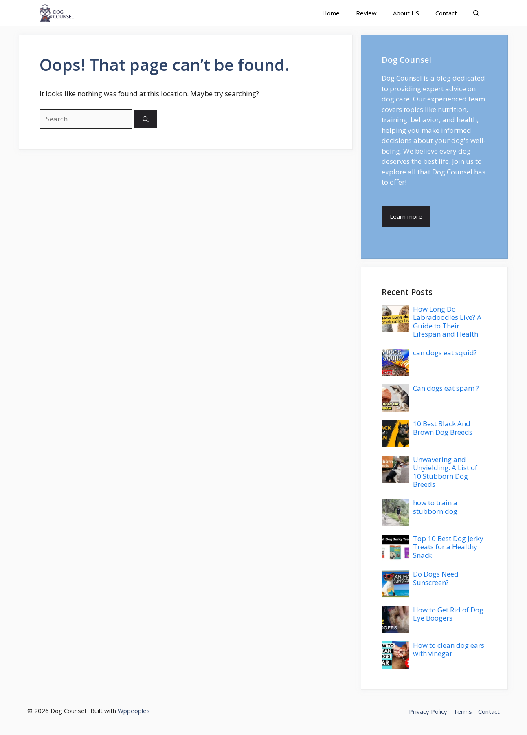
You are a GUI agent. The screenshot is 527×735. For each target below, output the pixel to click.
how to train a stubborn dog (435, 506)
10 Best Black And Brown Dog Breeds (442, 427)
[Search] (145, 119)
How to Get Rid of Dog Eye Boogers (448, 614)
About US (406, 13)
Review (366, 13)
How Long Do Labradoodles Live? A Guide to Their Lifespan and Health (447, 321)
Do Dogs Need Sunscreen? (436, 578)
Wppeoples (134, 710)
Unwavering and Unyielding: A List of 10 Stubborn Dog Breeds (445, 472)
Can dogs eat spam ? (446, 388)
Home (331, 13)
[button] (476, 13)
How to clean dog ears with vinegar (448, 649)
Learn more (406, 216)
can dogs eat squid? (445, 352)
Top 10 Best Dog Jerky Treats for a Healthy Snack (448, 547)
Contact (446, 13)
